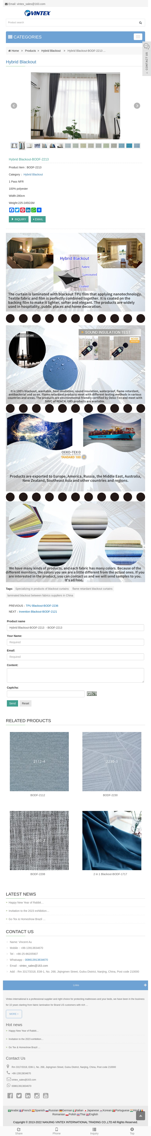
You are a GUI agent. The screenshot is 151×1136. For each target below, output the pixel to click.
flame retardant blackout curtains (92, 588)
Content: (12, 665)
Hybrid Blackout (51, 50)
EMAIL (38, 219)
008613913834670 (36, 959)
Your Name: (14, 635)
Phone (57, 1130)
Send (12, 703)
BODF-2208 (37, 874)
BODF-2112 (37, 795)
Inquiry (94, 1130)
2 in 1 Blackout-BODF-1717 (110, 874)
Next (137, 106)
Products (30, 50)
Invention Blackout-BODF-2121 (38, 611)
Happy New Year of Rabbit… (26, 902)
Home (15, 50)
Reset (25, 703)
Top (132, 1130)
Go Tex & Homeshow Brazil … (27, 919)
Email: (11, 650)
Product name (16, 621)
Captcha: (13, 687)
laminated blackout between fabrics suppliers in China (40, 595)
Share (19, 1130)
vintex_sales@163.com (33, 965)
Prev (14, 106)
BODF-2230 (110, 795)
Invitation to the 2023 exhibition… (29, 910)
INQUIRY (18, 219)
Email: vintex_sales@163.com (25, 4)
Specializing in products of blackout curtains (42, 588)
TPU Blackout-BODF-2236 (42, 605)
